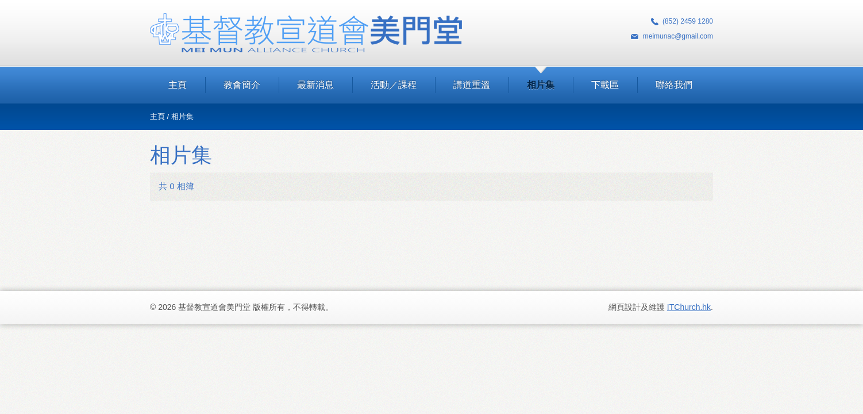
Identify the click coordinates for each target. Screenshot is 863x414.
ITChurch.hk (689, 307)
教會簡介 (242, 85)
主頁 (177, 85)
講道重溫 (471, 85)
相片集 (540, 85)
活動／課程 (394, 85)
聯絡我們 (674, 85)
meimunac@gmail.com (678, 36)
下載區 (605, 85)
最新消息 (315, 85)
